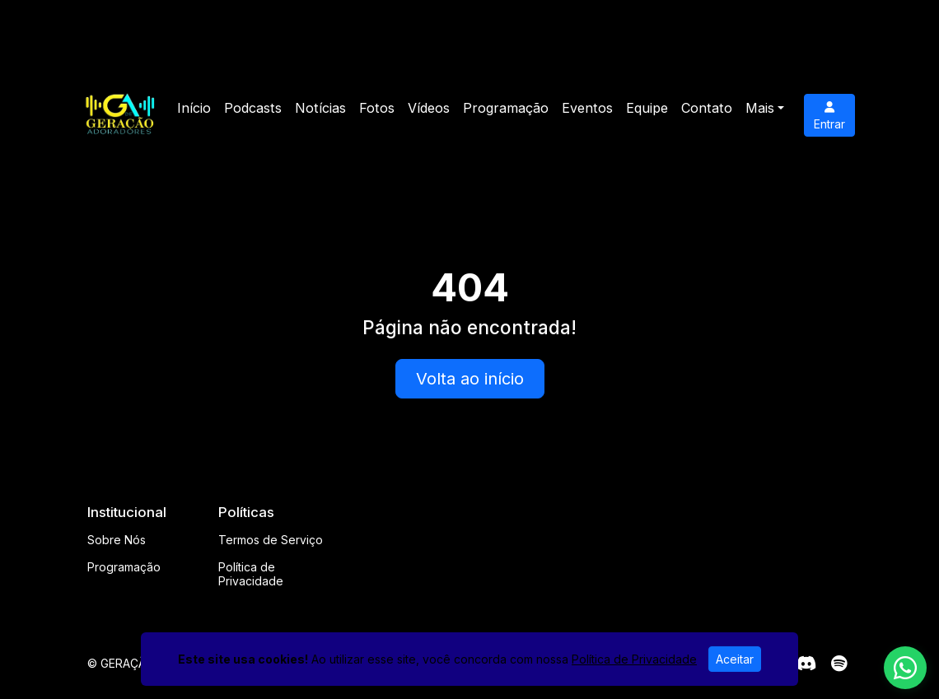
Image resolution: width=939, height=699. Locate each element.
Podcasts (253, 108)
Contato (706, 108)
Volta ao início (470, 379)
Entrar (829, 116)
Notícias (320, 108)
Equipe (647, 108)
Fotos (377, 108)
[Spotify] (839, 663)
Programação (506, 108)
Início (194, 108)
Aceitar (735, 659)
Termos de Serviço (270, 540)
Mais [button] (759, 108)
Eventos (587, 108)
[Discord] (806, 663)
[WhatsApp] (905, 667)
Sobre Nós (116, 540)
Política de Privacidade (250, 574)
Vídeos (429, 108)
